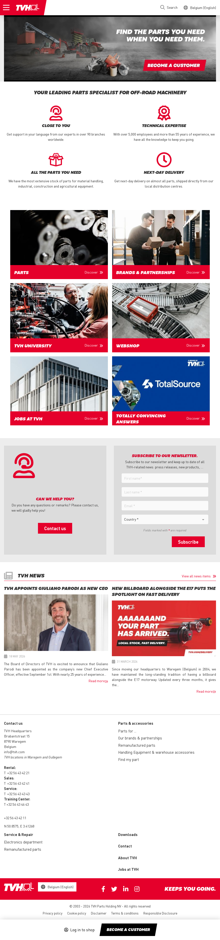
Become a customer (128, 930)
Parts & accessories (135, 723)
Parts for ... (127, 730)
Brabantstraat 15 (17, 736)
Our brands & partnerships (140, 737)
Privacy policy (52, 913)
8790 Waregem (15, 741)
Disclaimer (98, 913)
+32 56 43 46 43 (17, 804)
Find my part (128, 759)
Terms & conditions (125, 913)
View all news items (196, 576)
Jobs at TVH (128, 869)
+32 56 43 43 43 (18, 793)
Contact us (55, 528)
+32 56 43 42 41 (18, 783)
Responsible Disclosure (160, 913)
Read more (96, 680)
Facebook (103, 889)
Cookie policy (76, 913)
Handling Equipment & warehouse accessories (156, 752)
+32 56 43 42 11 (15, 817)
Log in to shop (82, 930)
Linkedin (125, 889)
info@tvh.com (14, 751)
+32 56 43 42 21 (18, 772)
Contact (125, 845)
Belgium (10, 746)
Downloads (128, 834)
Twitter (114, 889)
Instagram (137, 889)
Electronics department (23, 841)
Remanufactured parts (136, 745)
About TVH (127, 857)
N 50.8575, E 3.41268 (19, 826)
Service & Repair (18, 834)
